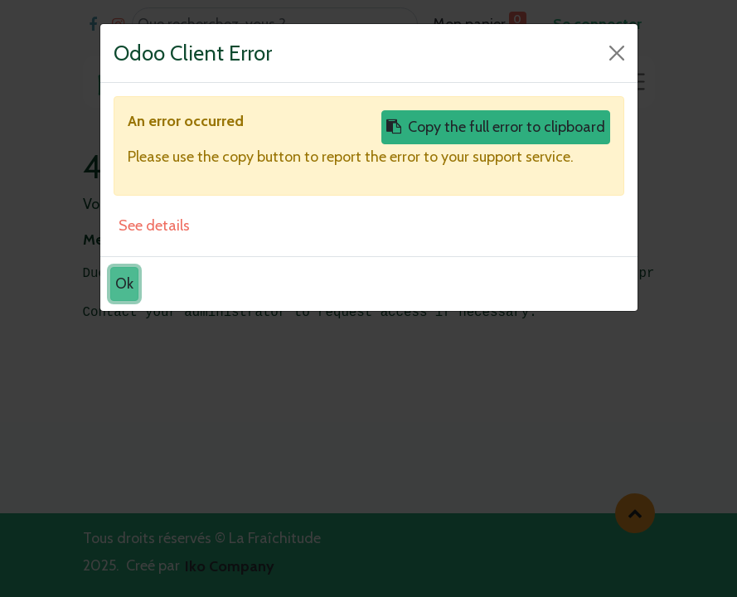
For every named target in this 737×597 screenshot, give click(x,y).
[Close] (617, 53)
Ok (124, 283)
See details (154, 225)
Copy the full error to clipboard (495, 127)
